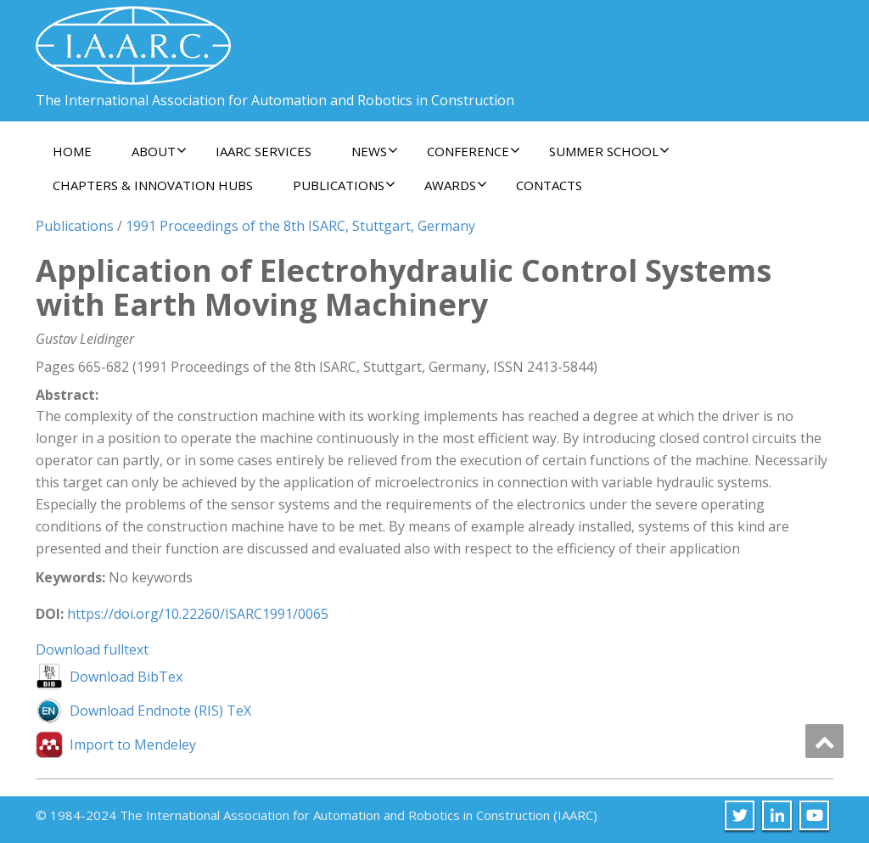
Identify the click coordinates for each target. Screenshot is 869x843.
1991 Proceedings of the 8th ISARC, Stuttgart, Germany (300, 225)
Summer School (609, 151)
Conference (473, 151)
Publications (344, 185)
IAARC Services (263, 151)
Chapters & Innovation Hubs (153, 185)
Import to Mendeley (133, 744)
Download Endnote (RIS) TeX (160, 710)
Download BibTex (126, 676)
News (374, 151)
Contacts (549, 185)
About (159, 151)
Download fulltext (92, 649)
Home (72, 151)
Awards (455, 185)
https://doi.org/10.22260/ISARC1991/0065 (197, 613)
